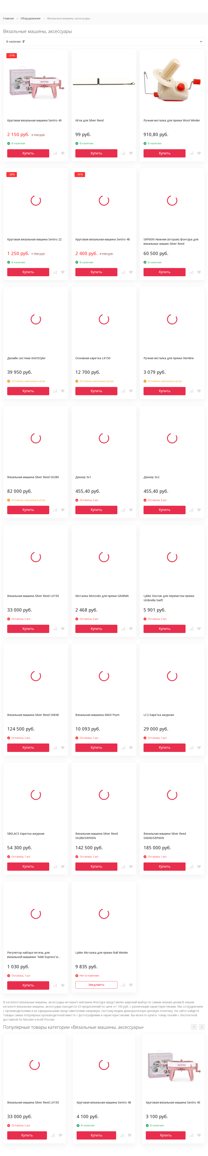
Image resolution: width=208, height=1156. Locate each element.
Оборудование (31, 18)
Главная (8, 18)
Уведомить (96, 985)
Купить (28, 153)
